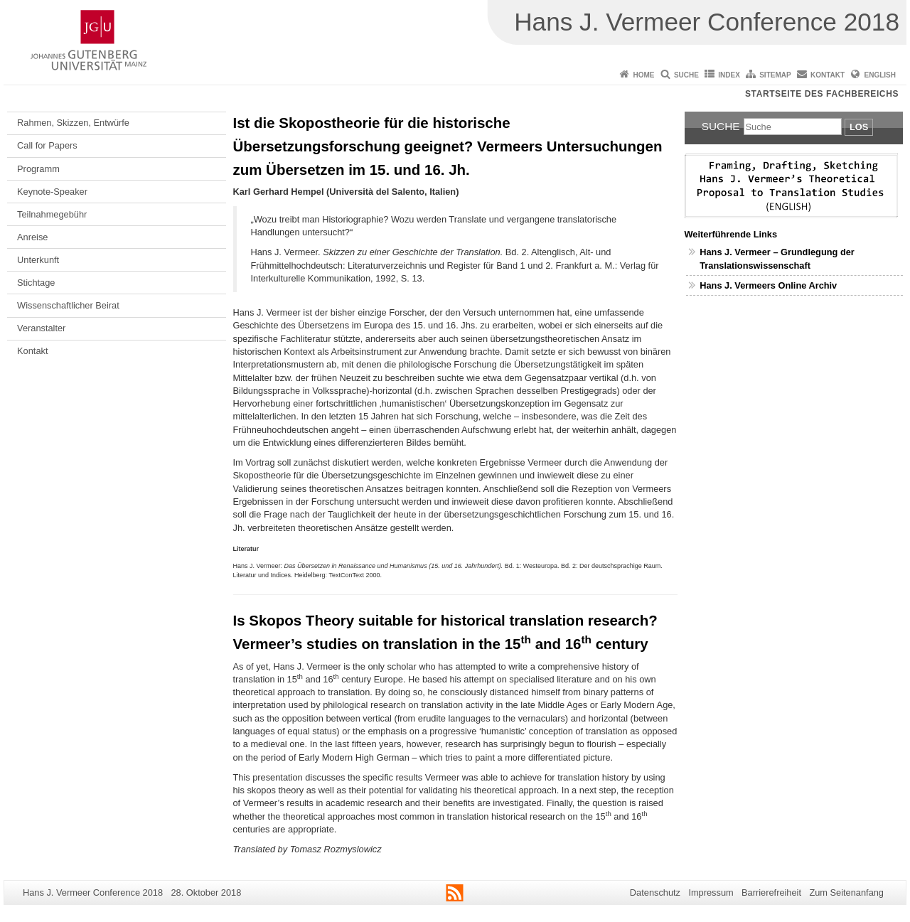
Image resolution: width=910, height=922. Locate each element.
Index (729, 75)
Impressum (710, 892)
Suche (686, 75)
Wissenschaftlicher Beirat (68, 305)
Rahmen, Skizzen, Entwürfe (73, 122)
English (880, 75)
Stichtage (36, 282)
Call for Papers (47, 145)
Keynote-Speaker (52, 191)
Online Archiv (807, 285)
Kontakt (827, 75)
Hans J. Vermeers (739, 285)
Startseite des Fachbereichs (822, 94)
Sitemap (775, 75)
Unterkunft (38, 259)
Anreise (32, 237)
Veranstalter (41, 328)
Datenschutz (655, 892)
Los (859, 127)
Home (644, 75)
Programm (38, 169)
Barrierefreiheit (771, 892)
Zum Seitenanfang (846, 892)
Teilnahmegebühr (52, 214)
